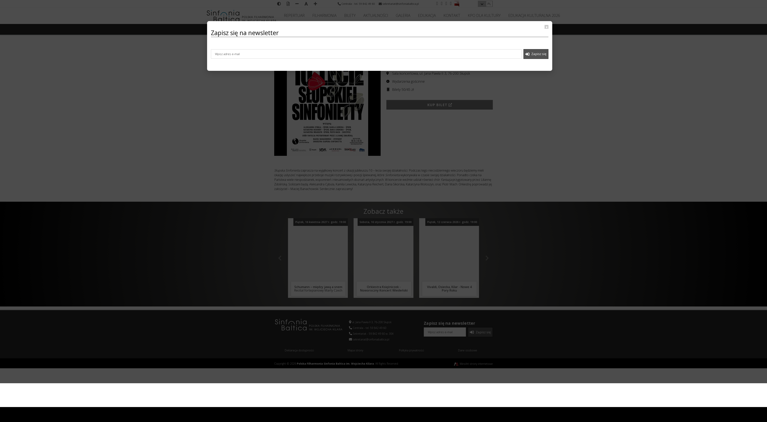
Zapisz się (535, 54)
